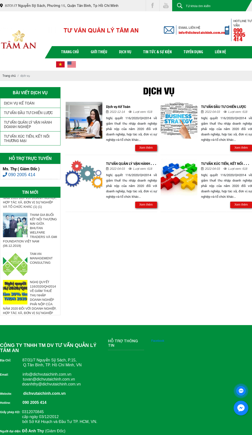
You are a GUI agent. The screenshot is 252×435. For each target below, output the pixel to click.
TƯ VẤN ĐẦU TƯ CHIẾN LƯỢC (28, 112)
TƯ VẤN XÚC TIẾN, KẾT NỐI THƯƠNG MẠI (26, 138)
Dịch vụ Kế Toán (19, 103)
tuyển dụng (193, 52)
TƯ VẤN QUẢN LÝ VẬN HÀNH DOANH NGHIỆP (28, 124)
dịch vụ (125, 52)
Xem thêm (146, 147)
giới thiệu (99, 52)
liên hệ (220, 52)
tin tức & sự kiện (157, 52)
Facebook (157, 341)
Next (61, 256)
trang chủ (70, 52)
